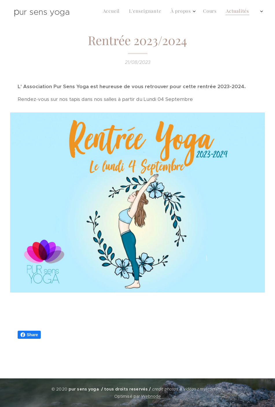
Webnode (151, 396)
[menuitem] (190, 12)
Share (29, 334)
